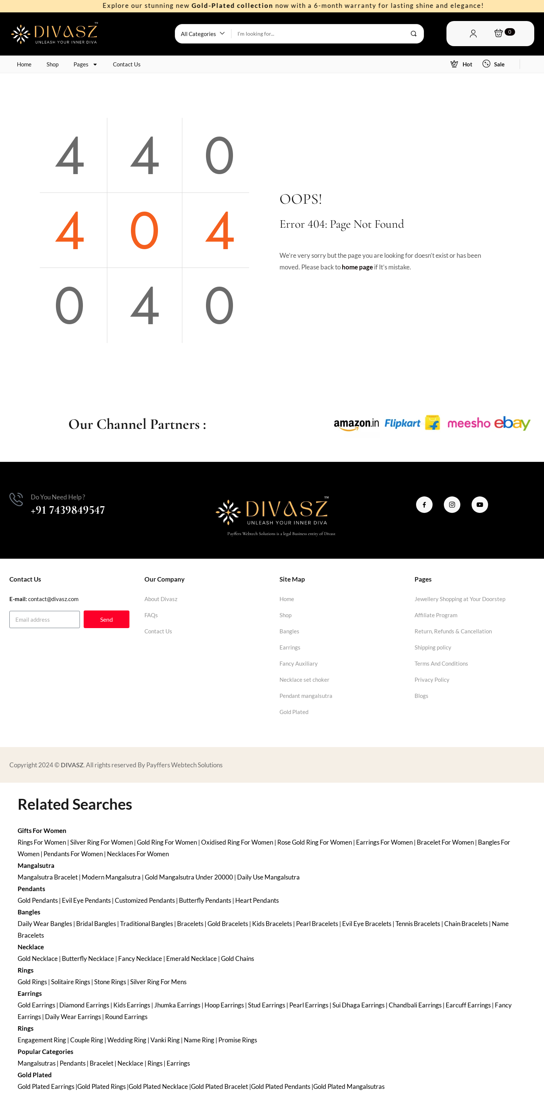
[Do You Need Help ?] (16, 499)
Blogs (421, 695)
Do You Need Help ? (58, 497)
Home (24, 64)
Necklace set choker (304, 679)
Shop (53, 64)
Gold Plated (294, 711)
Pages (86, 64)
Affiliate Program (436, 615)
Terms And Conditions (441, 663)
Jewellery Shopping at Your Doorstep (460, 598)
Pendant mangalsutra (306, 695)
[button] (203, 33)
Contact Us (127, 64)
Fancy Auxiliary (299, 663)
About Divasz (160, 598)
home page (357, 267)
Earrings (290, 647)
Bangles (289, 631)
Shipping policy (433, 647)
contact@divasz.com (53, 598)
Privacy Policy (432, 679)
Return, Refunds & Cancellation (453, 631)
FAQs (151, 615)
